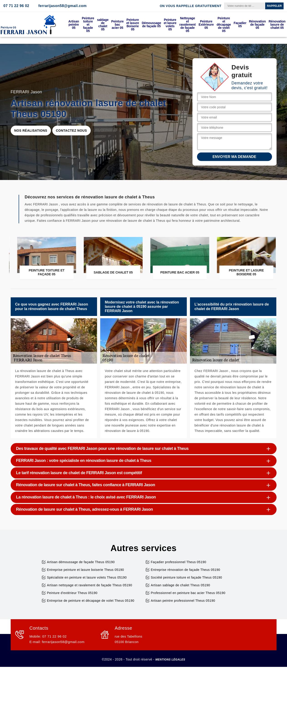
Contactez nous (71, 130)
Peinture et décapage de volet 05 (224, 24)
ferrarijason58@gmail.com (62, 6)
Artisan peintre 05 (73, 25)
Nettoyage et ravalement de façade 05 (187, 24)
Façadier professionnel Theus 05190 (178, 562)
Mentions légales (170, 659)
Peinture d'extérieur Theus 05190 (72, 593)
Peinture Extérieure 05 (206, 25)
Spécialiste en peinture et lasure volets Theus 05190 (87, 577)
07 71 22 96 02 (16, 6)
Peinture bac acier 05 (117, 25)
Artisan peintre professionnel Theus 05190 (183, 600)
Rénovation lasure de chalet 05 (277, 25)
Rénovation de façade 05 (257, 25)
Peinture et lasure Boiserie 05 (132, 24)
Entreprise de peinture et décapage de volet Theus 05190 (91, 600)
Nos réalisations (30, 130)
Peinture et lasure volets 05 (170, 24)
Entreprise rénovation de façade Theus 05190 (185, 570)
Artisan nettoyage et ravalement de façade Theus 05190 (89, 585)
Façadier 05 (240, 24)
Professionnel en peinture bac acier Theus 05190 (188, 593)
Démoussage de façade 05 (151, 24)
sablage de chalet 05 (103, 24)
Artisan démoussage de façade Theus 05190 (81, 562)
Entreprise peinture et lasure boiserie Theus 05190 (85, 570)
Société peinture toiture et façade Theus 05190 (186, 577)
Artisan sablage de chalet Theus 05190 (180, 585)
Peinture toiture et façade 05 (88, 24)
